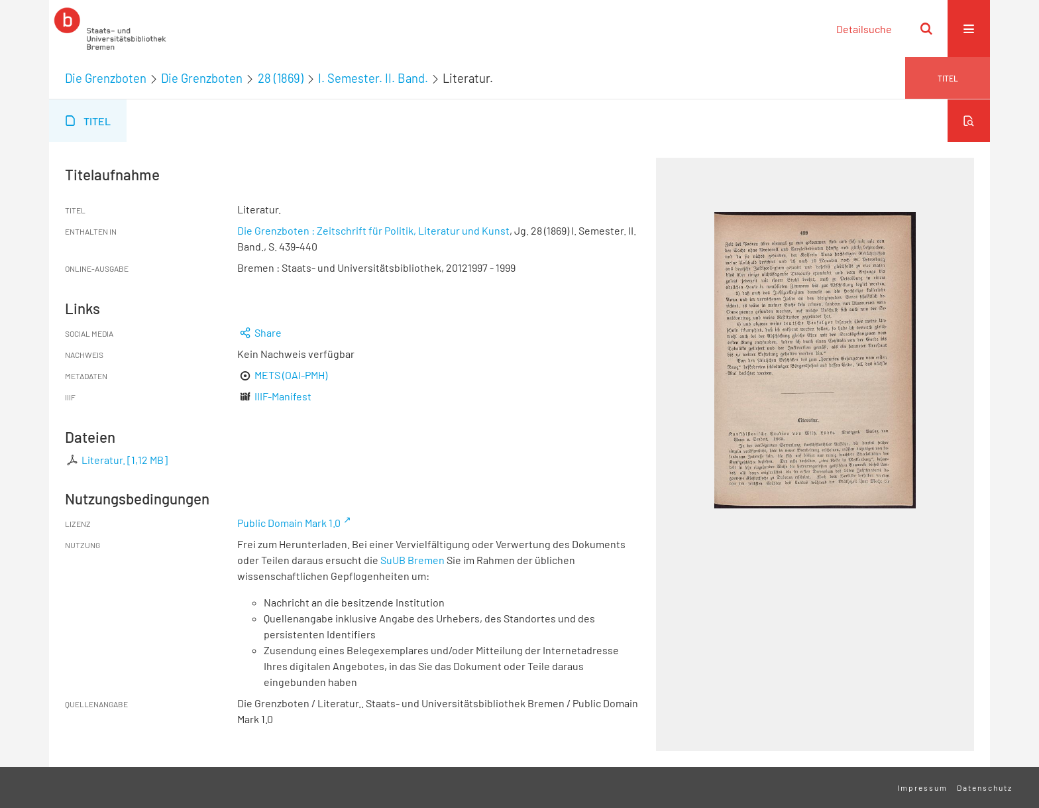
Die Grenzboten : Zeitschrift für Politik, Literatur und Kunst (373, 230)
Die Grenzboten (105, 78)
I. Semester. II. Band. (373, 78)
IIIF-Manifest (282, 396)
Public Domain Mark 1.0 (289, 522)
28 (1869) (280, 78)
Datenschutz (984, 787)
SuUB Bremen (412, 559)
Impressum (922, 787)
